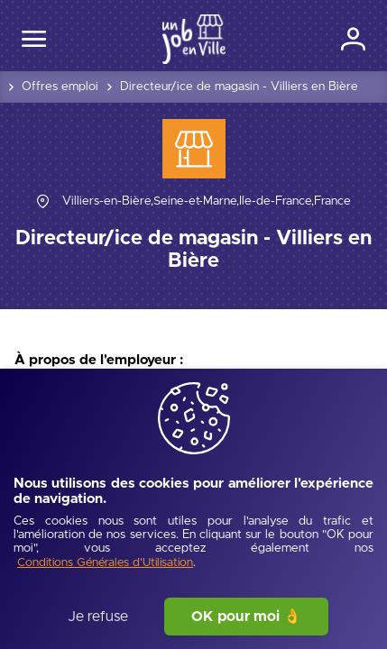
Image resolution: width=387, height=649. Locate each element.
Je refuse (98, 616)
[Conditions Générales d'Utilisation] (105, 564)
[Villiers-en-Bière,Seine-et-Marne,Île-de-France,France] (206, 201)
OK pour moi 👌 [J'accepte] (246, 616)
